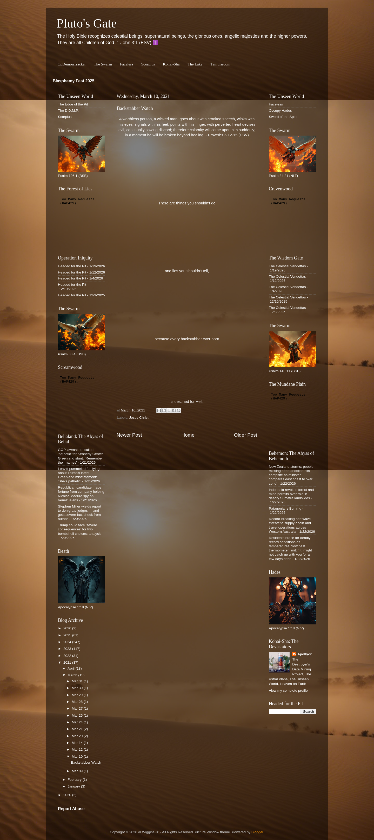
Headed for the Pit (72, 266)
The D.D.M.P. (68, 110)
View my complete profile (288, 690)
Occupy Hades (280, 110)
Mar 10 (78, 756)
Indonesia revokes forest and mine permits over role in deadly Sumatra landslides (291, 494)
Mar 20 (78, 736)
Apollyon (304, 654)
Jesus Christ (138, 417)
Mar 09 (78, 771)
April (72, 668)
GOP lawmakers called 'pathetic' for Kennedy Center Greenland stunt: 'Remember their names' (80, 456)
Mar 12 (78, 749)
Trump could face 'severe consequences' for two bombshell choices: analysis (79, 529)
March (73, 675)
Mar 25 (78, 715)
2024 (67, 642)
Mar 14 (78, 743)
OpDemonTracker (72, 64)
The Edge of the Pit (73, 104)
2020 (67, 795)
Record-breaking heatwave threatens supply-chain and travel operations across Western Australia (290, 525)
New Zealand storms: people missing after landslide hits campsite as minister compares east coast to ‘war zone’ (291, 475)
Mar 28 (78, 702)
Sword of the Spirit (283, 117)
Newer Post (129, 435)
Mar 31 (78, 681)
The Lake (195, 64)
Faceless (126, 64)
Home (188, 435)
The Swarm (103, 64)
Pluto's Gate (87, 23)
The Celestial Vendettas (287, 266)
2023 (67, 649)
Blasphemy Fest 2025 (74, 81)
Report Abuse (71, 808)
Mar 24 (78, 722)
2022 (67, 656)
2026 (67, 628)
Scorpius (148, 64)
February (75, 780)
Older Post (245, 435)
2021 (67, 662)
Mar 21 (78, 729)
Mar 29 (78, 695)
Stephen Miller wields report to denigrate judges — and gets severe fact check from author (79, 512)
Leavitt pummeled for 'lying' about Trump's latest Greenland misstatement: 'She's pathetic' (79, 475)
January (74, 786)
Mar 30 (78, 688)
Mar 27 (78, 708)
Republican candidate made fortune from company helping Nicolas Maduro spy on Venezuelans (81, 493)
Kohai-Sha (171, 64)
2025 (67, 635)
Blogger (257, 832)
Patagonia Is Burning (285, 508)
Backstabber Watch (86, 762)
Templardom (220, 64)
